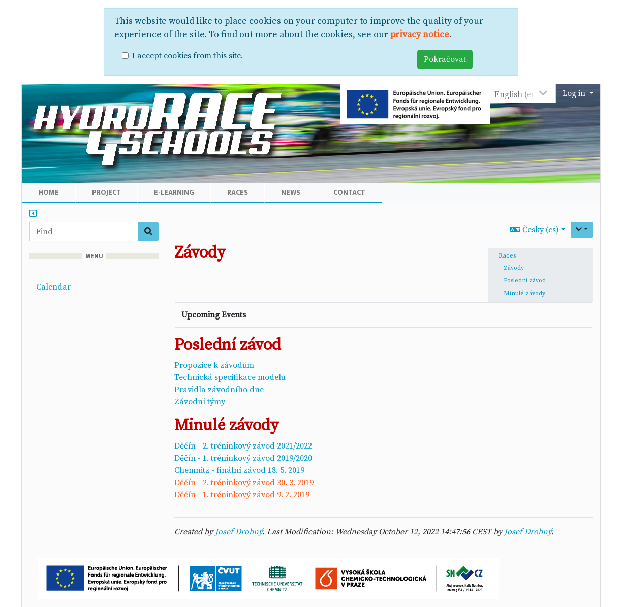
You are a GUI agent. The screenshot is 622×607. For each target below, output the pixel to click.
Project (106, 192)
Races (237, 192)
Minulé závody (524, 293)
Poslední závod (525, 280)
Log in (575, 93)
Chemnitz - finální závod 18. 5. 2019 (239, 470)
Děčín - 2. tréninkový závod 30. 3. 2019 (244, 482)
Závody (514, 268)
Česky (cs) (534, 230)
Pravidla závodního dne (219, 390)
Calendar (53, 287)
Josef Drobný (238, 532)
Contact (349, 192)
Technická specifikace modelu (230, 377)
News (290, 192)
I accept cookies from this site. (187, 56)
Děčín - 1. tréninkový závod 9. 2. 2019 (241, 495)
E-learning (174, 192)
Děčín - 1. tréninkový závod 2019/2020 (243, 458)
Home (49, 192)
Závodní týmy (199, 402)
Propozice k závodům (214, 365)
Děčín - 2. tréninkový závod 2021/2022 (243, 446)
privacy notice (419, 34)
